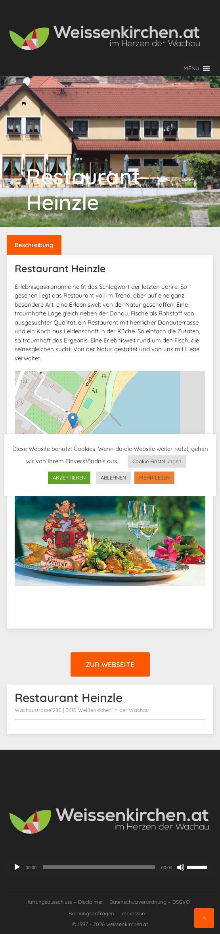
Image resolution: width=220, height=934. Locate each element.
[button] (191, 68)
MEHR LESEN (154, 477)
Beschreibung (34, 245)
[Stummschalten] (181, 867)
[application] (110, 867)
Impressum (134, 913)
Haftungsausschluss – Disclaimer (64, 902)
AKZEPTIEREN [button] (69, 477)
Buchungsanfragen (91, 913)
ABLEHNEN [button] (113, 477)
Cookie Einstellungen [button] (157, 461)
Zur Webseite (110, 664)
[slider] (99, 867)
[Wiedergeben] (17, 867)
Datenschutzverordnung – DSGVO (149, 902)
